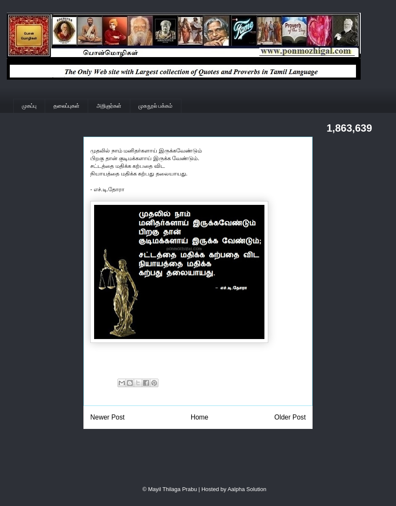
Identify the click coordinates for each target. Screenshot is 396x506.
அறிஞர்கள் (109, 106)
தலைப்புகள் (67, 106)
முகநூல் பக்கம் (155, 106)
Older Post (290, 417)
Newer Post (107, 417)
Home (200, 417)
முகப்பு (29, 106)
